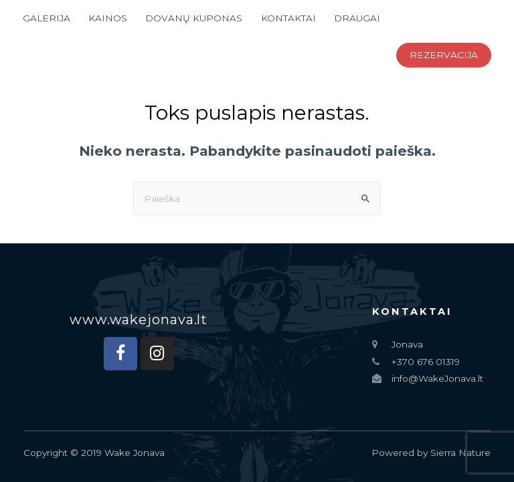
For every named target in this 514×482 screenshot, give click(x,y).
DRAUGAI (357, 18)
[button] (138, 319)
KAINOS (107, 18)
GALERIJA (46, 18)
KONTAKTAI (288, 18)
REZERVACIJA (444, 54)
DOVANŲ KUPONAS (193, 18)
